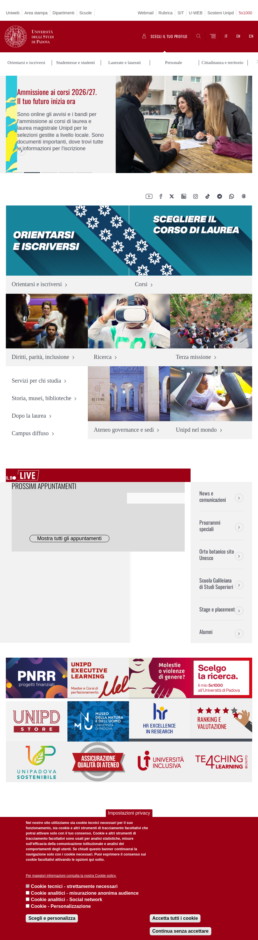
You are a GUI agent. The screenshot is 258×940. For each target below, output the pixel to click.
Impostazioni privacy (129, 813)
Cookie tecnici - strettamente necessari (74, 886)
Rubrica (165, 13)
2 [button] (32, 172)
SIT (180, 13)
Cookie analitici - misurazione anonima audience (85, 893)
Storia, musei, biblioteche (41, 398)
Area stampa (36, 13)
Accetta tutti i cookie (175, 918)
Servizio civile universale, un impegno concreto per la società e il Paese (48, 100)
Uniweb (13, 13)
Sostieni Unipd (221, 13)
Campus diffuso (30, 433)
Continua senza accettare (180, 931)
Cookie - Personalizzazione (61, 906)
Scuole (85, 13)
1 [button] (14, 172)
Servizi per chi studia (36, 381)
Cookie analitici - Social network (66, 899)
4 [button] (67, 172)
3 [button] (49, 172)
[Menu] (212, 36)
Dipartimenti (63, 13)
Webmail (146, 13)
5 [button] (84, 172)
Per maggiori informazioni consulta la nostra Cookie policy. (71, 876)
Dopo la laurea (29, 416)
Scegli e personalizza (51, 918)
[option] (129, 124)
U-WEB (196, 13)
